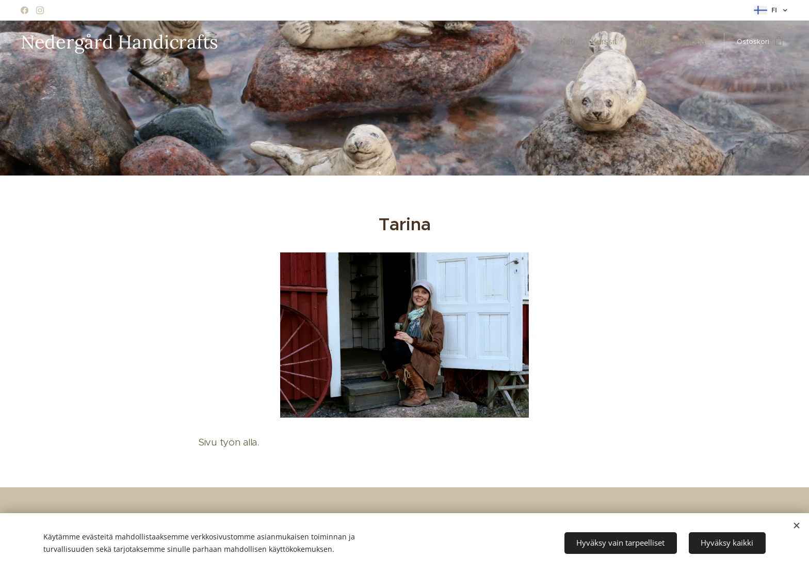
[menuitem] (580, 42)
